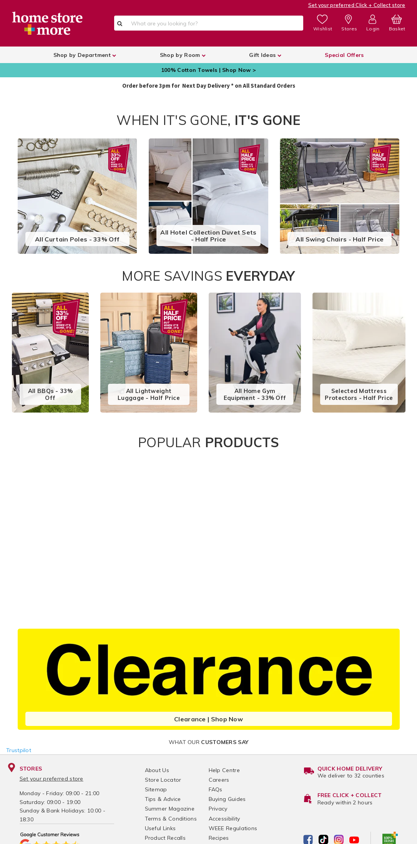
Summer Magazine (170, 808)
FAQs (216, 789)
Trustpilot (18, 750)
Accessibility (224, 818)
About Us (157, 770)
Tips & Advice (163, 799)
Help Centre (224, 770)
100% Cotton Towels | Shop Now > (208, 70)
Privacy (218, 808)
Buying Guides (227, 799)
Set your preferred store (51, 778)
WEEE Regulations (233, 828)
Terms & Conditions (171, 818)
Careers (219, 779)
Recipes (219, 837)
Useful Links (160, 828)
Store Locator (163, 779)
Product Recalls (165, 837)
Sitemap (156, 789)
